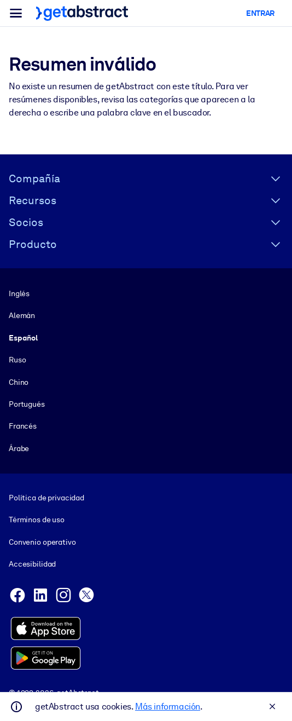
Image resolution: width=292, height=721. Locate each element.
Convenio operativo (42, 542)
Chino (18, 381)
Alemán (22, 315)
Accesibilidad (32, 564)
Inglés (19, 293)
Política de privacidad (46, 497)
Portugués (27, 404)
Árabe (19, 448)
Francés (23, 426)
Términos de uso (37, 519)
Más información (167, 706)
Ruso (17, 359)
